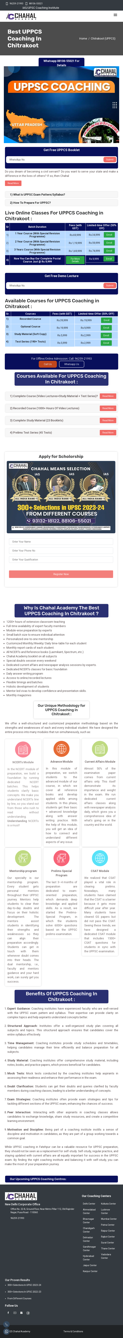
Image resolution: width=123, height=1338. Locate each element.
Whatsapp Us (71, 366)
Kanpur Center (90, 1271)
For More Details (75, 260)
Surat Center (107, 1242)
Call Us (48, 366)
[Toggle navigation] (115, 15)
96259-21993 (16, 3)
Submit (110, 159)
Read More (108, 396)
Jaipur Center (90, 1265)
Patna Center (108, 1225)
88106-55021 (36, 3)
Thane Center (108, 1248)
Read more (13, 183)
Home (83, 38)
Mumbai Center (109, 1219)
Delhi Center (89, 1203)
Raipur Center (108, 1230)
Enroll (109, 235)
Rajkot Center (108, 1236)
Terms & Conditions (73, 1331)
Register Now (58, 574)
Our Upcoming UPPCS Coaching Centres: (38, 1179)
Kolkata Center (108, 1203)
